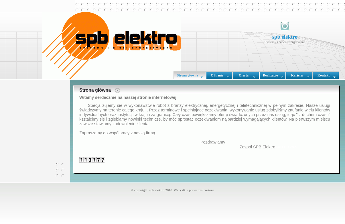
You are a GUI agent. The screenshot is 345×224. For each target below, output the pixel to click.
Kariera (297, 75)
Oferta (244, 75)
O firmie (217, 75)
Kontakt (324, 75)
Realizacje (270, 75)
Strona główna (187, 75)
